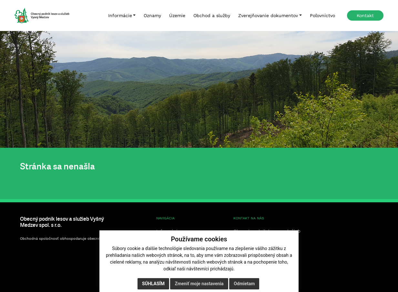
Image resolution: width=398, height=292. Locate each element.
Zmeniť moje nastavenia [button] (199, 283)
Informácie (120, 15)
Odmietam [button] (244, 283)
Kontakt (365, 15)
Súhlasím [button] (153, 283)
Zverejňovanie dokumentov (268, 15)
